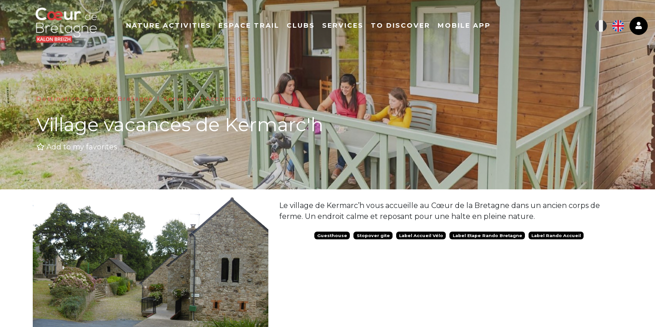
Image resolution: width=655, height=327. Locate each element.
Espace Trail (254, 26)
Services (348, 26)
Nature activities (174, 26)
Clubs (306, 26)
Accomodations (235, 98)
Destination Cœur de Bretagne (95, 98)
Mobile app (469, 26)
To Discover (406, 26)
